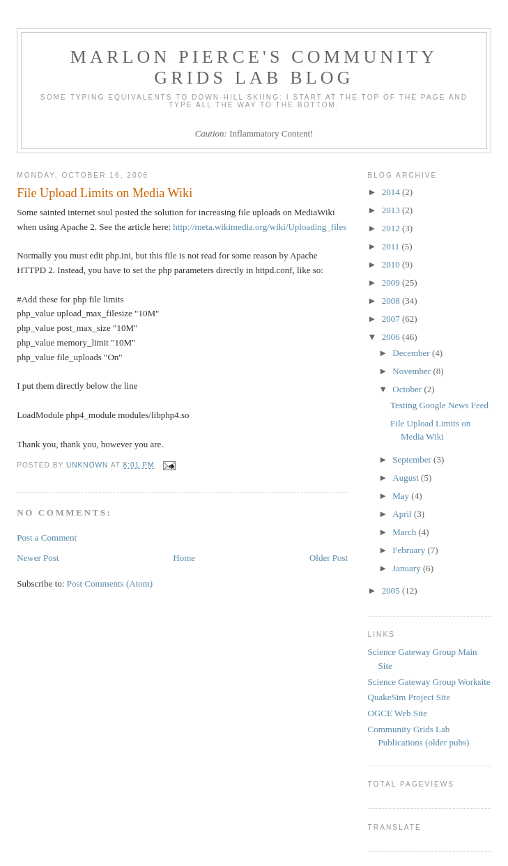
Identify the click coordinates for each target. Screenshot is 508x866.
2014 (392, 192)
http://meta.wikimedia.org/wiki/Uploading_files (259, 227)
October (408, 389)
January (407, 568)
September (412, 459)
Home (184, 557)
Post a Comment (47, 537)
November (412, 371)
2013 (392, 210)
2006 (392, 337)
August (406, 477)
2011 (392, 246)
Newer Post (38, 557)
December (412, 353)
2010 (392, 264)
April (403, 514)
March (405, 532)
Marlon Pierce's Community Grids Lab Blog (254, 67)
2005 (392, 590)
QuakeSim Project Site (409, 697)
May (401, 495)
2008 (392, 300)
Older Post (328, 557)
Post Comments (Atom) (110, 583)
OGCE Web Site (397, 713)
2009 (392, 282)
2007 (392, 319)
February (409, 550)
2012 (392, 228)
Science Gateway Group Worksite (429, 681)
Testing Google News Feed (439, 405)
